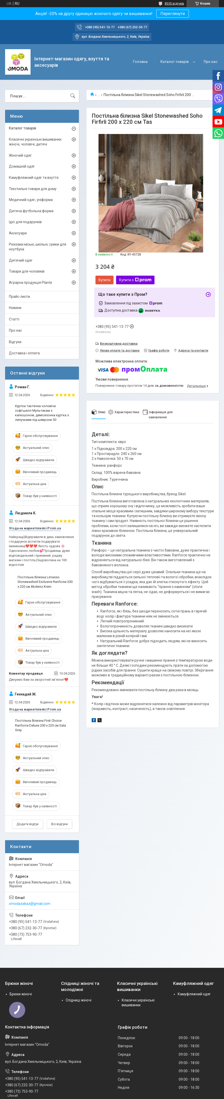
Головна (140, 62)
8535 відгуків (174, 3)
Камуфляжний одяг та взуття (34, 178)
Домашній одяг (22, 166)
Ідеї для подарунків (25, 222)
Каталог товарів (174, 62)
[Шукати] (73, 96)
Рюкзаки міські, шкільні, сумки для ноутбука (37, 246)
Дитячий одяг (21, 260)
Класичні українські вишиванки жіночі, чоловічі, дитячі (35, 141)
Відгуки (15, 342)
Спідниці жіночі (78, 1000)
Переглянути (172, 13)
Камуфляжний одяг (194, 994)
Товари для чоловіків (27, 271)
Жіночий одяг (20, 155)
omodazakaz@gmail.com (29, 904)
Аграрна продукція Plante (30, 282)
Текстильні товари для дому (33, 189)
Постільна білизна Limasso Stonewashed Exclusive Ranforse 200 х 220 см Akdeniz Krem (45, 581)
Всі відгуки (59, 824)
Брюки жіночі (21, 994)
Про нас (210, 62)
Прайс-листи (19, 296)
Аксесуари (18, 233)
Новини (15, 308)
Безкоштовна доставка (118, 343)
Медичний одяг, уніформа (31, 200)
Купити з (135, 280)
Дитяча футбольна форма (31, 211)
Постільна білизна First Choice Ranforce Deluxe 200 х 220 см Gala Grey (40, 725)
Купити (104, 280)
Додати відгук (28, 824)
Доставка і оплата (24, 353)
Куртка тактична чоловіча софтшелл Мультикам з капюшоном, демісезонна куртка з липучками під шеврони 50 (42, 413)
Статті (14, 319)
